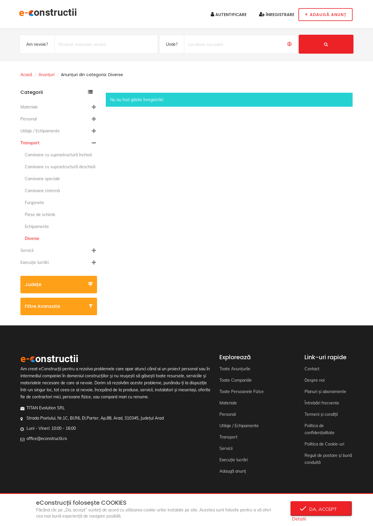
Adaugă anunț (232, 471)
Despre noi (315, 380)
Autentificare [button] (229, 14)
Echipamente (37, 226)
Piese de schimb (40, 214)
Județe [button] (59, 284)
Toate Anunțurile (234, 368)
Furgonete (34, 202)
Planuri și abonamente (325, 391)
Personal (28, 119)
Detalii (299, 519)
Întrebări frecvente (322, 403)
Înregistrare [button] (276, 14)
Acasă (26, 74)
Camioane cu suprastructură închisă (58, 154)
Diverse (32, 238)
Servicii (27, 250)
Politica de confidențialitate (320, 429)
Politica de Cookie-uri (324, 444)
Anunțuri (46, 74)
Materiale (29, 107)
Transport (29, 142)
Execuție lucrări (34, 262)
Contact (312, 368)
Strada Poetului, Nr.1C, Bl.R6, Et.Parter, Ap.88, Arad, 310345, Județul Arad (95, 418)
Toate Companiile (235, 380)
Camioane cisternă (42, 190)
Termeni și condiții (321, 414)
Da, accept (321, 509)
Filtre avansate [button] (59, 306)
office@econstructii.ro (47, 438)
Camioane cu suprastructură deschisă (60, 166)
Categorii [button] (56, 92)
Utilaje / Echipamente (40, 131)
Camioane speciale (42, 178)
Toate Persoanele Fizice (241, 391)
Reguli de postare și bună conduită (328, 459)
